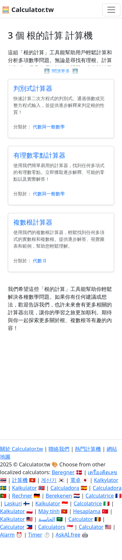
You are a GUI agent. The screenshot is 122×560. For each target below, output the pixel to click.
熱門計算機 (88, 448)
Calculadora (64, 487)
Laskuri (13, 503)
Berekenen (59, 495)
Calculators (51, 526)
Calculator (80, 519)
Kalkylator (106, 480)
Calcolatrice (88, 503)
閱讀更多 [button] (61, 71)
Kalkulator (24, 487)
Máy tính (49, 511)
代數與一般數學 (49, 127)
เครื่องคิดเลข (102, 472)
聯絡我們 (58, 448)
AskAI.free (68, 534)
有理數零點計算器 (39, 155)
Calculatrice (100, 495)
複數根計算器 (32, 222)
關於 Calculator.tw (21, 448)
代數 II (39, 260)
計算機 (20, 480)
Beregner (63, 472)
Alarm (7, 534)
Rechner (22, 495)
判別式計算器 (32, 88)
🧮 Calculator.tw (28, 9)
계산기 (49, 480)
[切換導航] (111, 9)
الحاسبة (46, 519)
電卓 (75, 480)
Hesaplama (87, 511)
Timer (35, 534)
